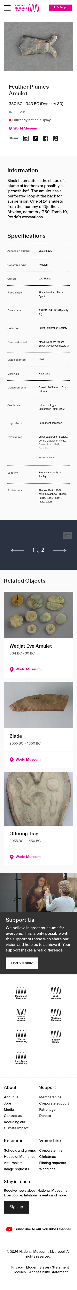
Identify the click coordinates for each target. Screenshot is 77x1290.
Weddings (47, 1169)
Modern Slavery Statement (47, 1267)
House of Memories (20, 1157)
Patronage (47, 1110)
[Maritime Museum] (56, 1015)
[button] (15, 537)
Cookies (19, 1272)
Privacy (17, 1267)
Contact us (13, 1116)
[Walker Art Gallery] (21, 1037)
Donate (45, 1116)
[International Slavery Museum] (21, 1015)
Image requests (16, 1169)
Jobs (8, 1103)
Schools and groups (20, 1150)
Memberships (50, 1097)
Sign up (16, 1207)
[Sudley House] (56, 1037)
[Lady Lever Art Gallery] (21, 1058)
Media (9, 1110)
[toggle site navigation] (7, 8)
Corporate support (54, 1103)
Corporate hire (51, 1150)
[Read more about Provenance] (54, 448)
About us (11, 1097)
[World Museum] (56, 993)
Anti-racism (13, 1163)
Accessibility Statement (48, 1272)
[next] (60, 550)
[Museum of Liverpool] (21, 993)
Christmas (47, 1157)
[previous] (17, 550)
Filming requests (52, 1163)
